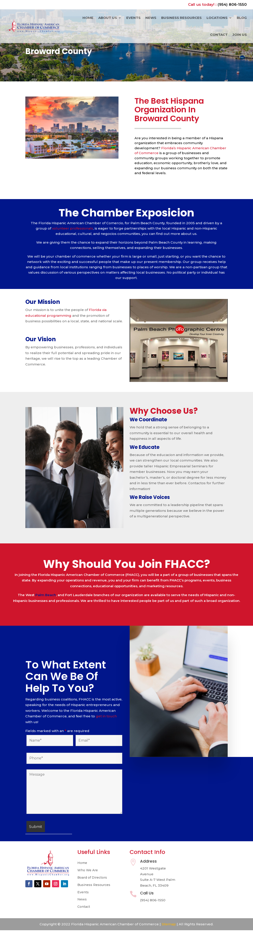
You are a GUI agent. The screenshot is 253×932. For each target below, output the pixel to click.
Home (87, 18)
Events (133, 18)
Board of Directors (92, 878)
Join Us (240, 34)
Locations (217, 18)
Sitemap (169, 924)
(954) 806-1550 (232, 4)
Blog (242, 18)
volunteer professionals (72, 228)
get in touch (106, 716)
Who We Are (87, 870)
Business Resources (181, 18)
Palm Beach (45, 595)
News (150, 18)
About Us (107, 18)
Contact (219, 34)
